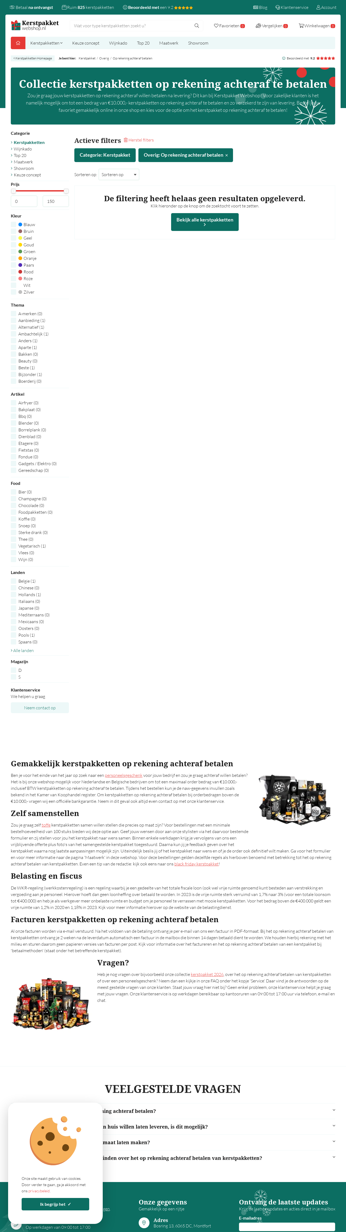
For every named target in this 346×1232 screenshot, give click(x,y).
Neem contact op (40, 707)
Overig (104, 58)
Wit (24, 285)
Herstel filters (139, 140)
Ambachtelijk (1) (33, 334)
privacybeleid (39, 1191)
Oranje (27, 258)
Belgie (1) (27, 581)
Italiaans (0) (29, 601)
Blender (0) (28, 423)
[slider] (13, 191)
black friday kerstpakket (196, 864)
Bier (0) (25, 492)
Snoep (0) (27, 525)
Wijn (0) (25, 559)
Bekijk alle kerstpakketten (205, 222)
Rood (26, 271)
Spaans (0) (28, 641)
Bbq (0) (25, 416)
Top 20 (143, 43)
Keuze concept (85, 43)
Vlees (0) (26, 552)
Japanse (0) (28, 608)
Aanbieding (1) (31, 320)
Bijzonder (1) (30, 374)
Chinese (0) (28, 587)
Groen (26, 251)
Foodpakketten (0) (35, 512)
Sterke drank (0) (33, 532)
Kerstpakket (87, 58)
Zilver (26, 292)
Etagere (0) (28, 443)
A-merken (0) (30, 313)
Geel (25, 238)
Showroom (198, 43)
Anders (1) (28, 340)
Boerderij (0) (30, 381)
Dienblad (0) (29, 436)
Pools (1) (26, 635)
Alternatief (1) (31, 327)
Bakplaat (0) (29, 409)
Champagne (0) (32, 498)
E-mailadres (250, 1217)
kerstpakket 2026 (207, 974)
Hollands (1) (29, 594)
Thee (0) (26, 539)
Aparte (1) (27, 347)
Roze (25, 278)
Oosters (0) (28, 628)
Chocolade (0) (31, 505)
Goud (26, 244)
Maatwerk (168, 43)
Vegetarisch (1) (32, 546)
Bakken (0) (28, 354)
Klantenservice (291, 7)
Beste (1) (26, 367)
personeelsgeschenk (123, 775)
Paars (26, 265)
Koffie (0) (27, 519)
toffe (46, 825)
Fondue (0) (28, 456)
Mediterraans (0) (34, 614)
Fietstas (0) (28, 450)
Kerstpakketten (46, 43)
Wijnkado (118, 43)
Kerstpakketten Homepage (33, 58)
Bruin (26, 231)
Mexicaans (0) (31, 621)
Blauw (26, 224)
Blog (260, 7)
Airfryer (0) (28, 402)
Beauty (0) (28, 361)
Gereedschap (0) (33, 470)
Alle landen (22, 650)
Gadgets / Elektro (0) (37, 463)
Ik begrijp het (55, 1204)
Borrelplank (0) (32, 429)
